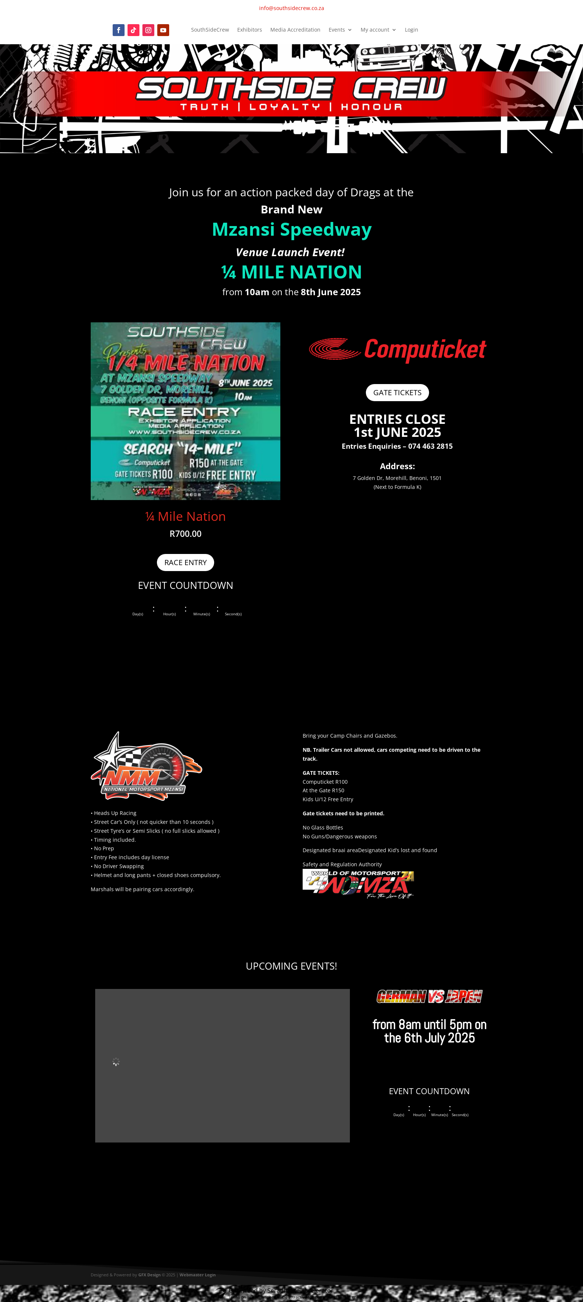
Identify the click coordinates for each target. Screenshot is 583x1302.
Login (411, 30)
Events (337, 30)
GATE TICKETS (397, 392)
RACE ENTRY (185, 562)
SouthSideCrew (210, 30)
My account (375, 30)
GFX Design (149, 1274)
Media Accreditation (295, 30)
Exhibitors (249, 30)
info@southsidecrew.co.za (291, 8)
